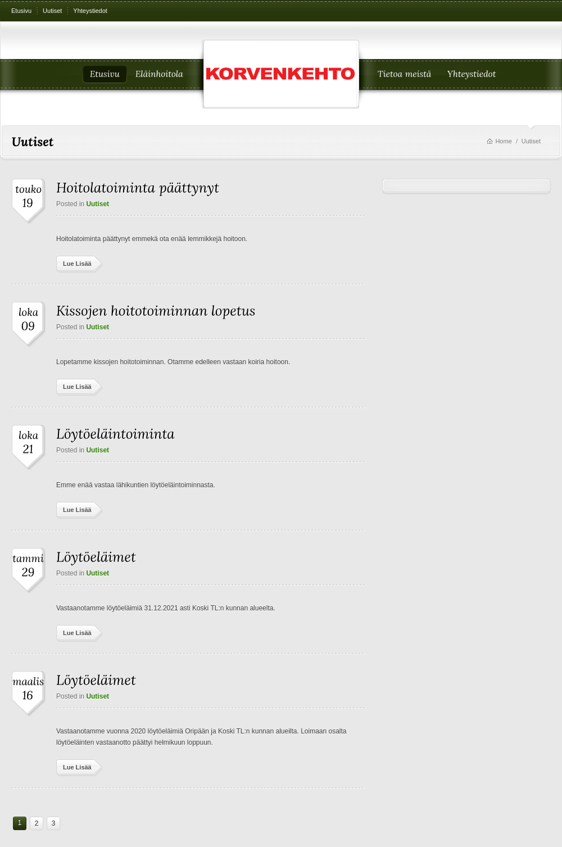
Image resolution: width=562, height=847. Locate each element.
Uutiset (52, 10)
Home (503, 141)
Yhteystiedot (90, 10)
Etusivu (21, 10)
